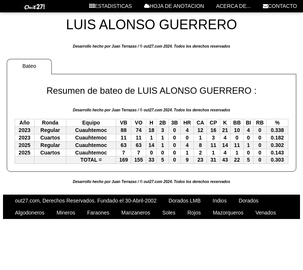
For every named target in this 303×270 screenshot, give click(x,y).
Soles (169, 213)
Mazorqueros (228, 213)
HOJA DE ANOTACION (174, 6)
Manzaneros (136, 213)
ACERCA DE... (233, 6)
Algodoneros (30, 213)
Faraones (98, 213)
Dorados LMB (184, 201)
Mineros (66, 213)
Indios (219, 201)
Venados (265, 213)
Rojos (194, 213)
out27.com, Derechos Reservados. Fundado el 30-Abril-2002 (85, 201)
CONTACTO (280, 6)
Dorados (248, 201)
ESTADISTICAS (110, 6)
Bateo (29, 66)
